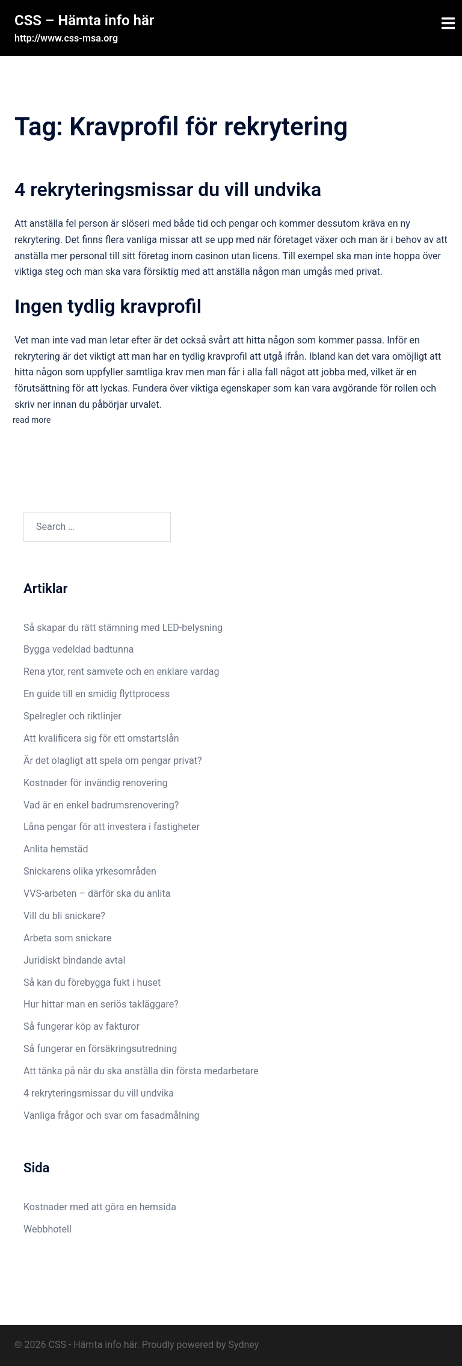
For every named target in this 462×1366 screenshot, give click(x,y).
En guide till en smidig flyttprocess (96, 694)
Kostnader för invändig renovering (95, 783)
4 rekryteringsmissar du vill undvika (167, 189)
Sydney (243, 1344)
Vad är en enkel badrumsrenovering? (101, 805)
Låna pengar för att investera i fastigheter (111, 826)
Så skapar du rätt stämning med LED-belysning (123, 627)
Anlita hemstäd (55, 849)
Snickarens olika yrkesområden (89, 871)
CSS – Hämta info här (84, 20)
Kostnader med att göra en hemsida (99, 1207)
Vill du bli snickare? (64, 915)
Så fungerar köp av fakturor (81, 1026)
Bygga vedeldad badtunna (78, 649)
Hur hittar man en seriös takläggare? (102, 1004)
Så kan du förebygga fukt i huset (93, 982)
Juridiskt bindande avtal (75, 960)
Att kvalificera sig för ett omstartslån (101, 738)
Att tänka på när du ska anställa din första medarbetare (141, 1071)
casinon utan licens (236, 256)
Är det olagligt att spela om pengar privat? (112, 760)
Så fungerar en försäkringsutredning (100, 1048)
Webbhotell (47, 1229)
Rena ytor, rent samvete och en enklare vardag (121, 671)
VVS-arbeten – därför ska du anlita (96, 893)
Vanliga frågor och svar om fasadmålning (111, 1115)
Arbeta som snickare (68, 938)
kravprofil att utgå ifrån (256, 356)
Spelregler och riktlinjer (72, 716)
